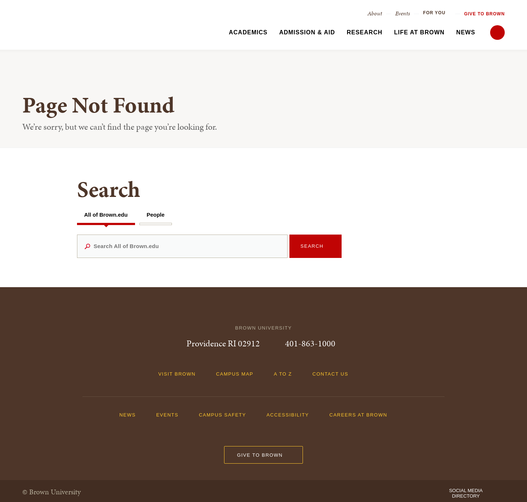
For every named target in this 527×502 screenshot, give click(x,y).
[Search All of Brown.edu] (182, 246)
